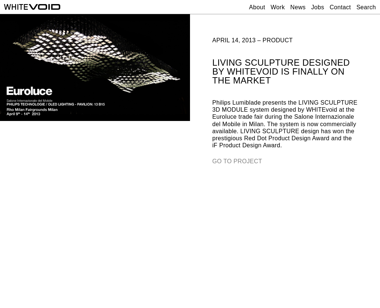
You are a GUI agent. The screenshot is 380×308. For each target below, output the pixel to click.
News (297, 7)
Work (278, 7)
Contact (340, 7)
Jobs (317, 7)
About (257, 7)
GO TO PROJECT (237, 161)
